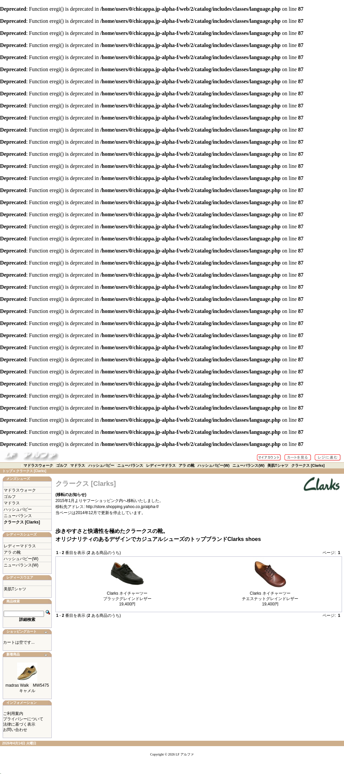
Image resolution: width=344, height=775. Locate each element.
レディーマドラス (161, 465)
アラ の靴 (187, 465)
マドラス (77, 465)
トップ (7, 471)
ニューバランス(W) (248, 465)
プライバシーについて (23, 719)
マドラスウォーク (38, 465)
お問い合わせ (15, 729)
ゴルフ (61, 465)
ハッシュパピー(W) (213, 465)
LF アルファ (185, 754)
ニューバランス (130, 465)
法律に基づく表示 (19, 724)
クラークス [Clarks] (308, 465)
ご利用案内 (13, 713)
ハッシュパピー (101, 465)
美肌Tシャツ (277, 465)
